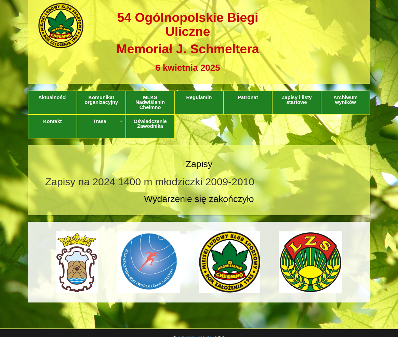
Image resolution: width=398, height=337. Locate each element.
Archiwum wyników (345, 100)
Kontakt (52, 121)
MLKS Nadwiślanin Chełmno (150, 102)
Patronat (248, 97)
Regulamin (199, 97)
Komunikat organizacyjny (101, 100)
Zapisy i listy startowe (297, 100)
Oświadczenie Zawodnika (150, 124)
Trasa (108, 121)
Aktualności (52, 97)
